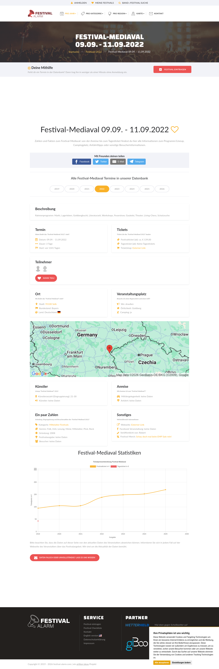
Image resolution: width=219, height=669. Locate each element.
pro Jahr (72, 13)
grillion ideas (83, 664)
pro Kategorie (96, 13)
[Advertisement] (109, 97)
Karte (144, 13)
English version (93, 635)
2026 (164, 189)
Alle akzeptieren (162, 662)
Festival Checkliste (93, 628)
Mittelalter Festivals (58, 424)
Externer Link (139, 248)
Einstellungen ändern (181, 662)
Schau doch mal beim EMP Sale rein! (154, 436)
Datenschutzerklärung (94, 639)
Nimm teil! (46, 278)
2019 (54, 189)
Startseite (74, 51)
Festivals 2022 (94, 51)
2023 (117, 189)
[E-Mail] (118, 162)
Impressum (89, 643)
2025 (149, 189)
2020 (69, 189)
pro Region (122, 13)
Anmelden (79, 2)
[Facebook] (81, 162)
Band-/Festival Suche (133, 2)
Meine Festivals (102, 2)
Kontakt (164, 13)
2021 (85, 189)
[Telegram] (136, 162)
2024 (133, 189)
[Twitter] (101, 162)
